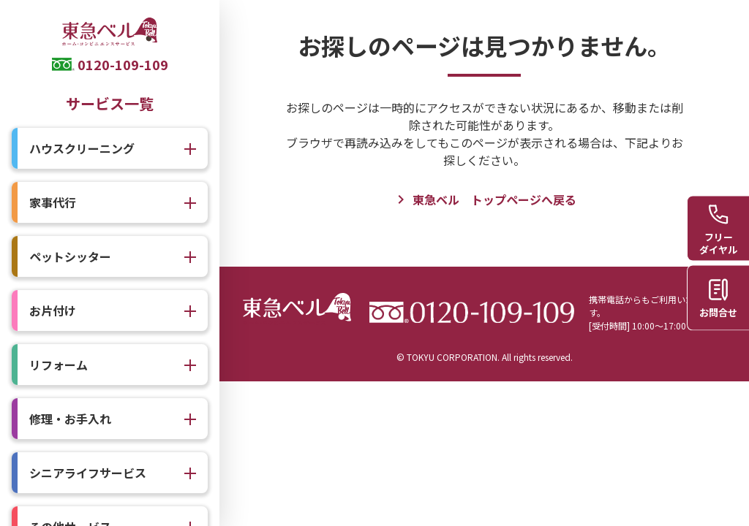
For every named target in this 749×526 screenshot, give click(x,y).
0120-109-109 (123, 64)
